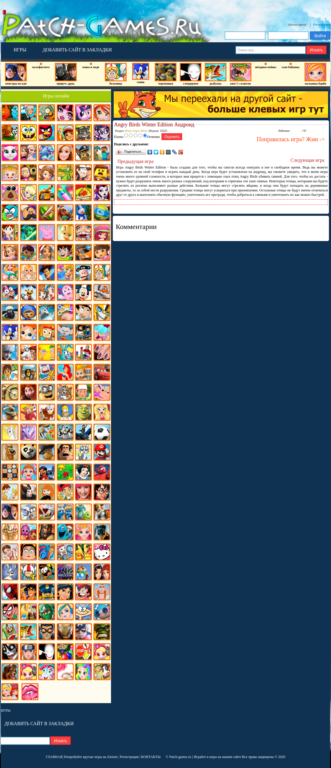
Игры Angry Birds (136, 130)
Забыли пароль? (298, 24)
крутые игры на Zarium (100, 757)
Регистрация (321, 24)
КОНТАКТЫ (150, 757)
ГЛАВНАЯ (54, 757)
